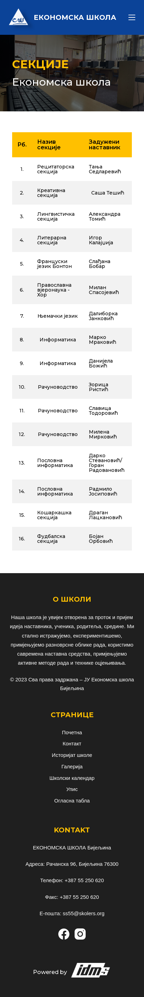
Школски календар (72, 778)
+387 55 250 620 (84, 880)
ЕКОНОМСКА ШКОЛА (75, 17)
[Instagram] (80, 934)
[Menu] (131, 17)
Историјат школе (72, 755)
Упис (72, 789)
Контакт (71, 743)
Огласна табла (72, 801)
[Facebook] (63, 934)
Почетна (72, 732)
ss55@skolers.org (83, 913)
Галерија (72, 766)
